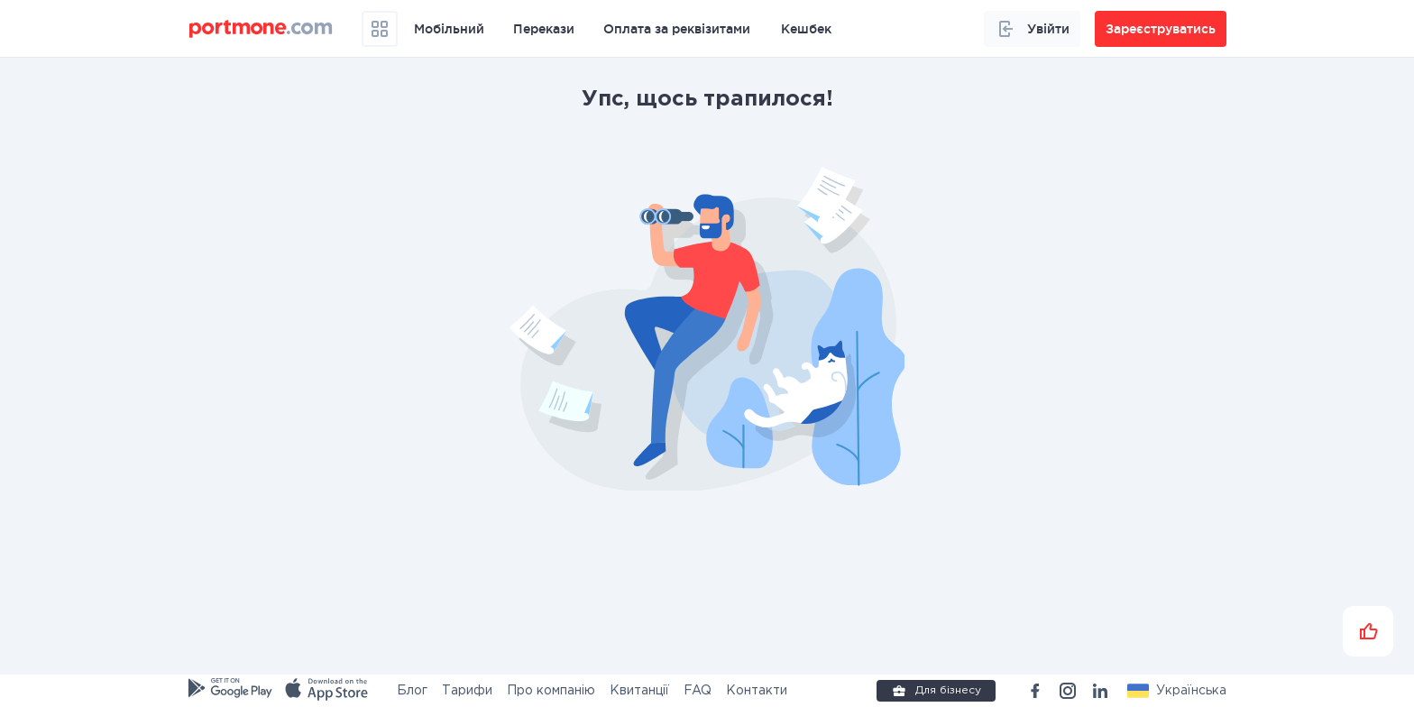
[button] (1176, 691)
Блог (412, 690)
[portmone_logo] (261, 29)
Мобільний (449, 29)
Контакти (756, 690)
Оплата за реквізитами (676, 29)
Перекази (543, 29)
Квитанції (639, 690)
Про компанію (551, 690)
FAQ (698, 690)
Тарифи (467, 690)
